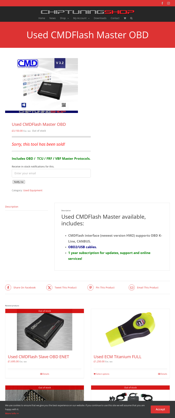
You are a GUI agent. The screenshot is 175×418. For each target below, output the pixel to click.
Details (46, 373)
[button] (131, 18)
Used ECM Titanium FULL (118, 356)
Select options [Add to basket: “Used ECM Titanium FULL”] (102, 373)
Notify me (19, 182)
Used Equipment (32, 190)
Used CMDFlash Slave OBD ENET (38, 356)
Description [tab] (11, 206)
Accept (160, 409)
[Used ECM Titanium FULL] (130, 329)
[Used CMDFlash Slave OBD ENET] (44, 329)
